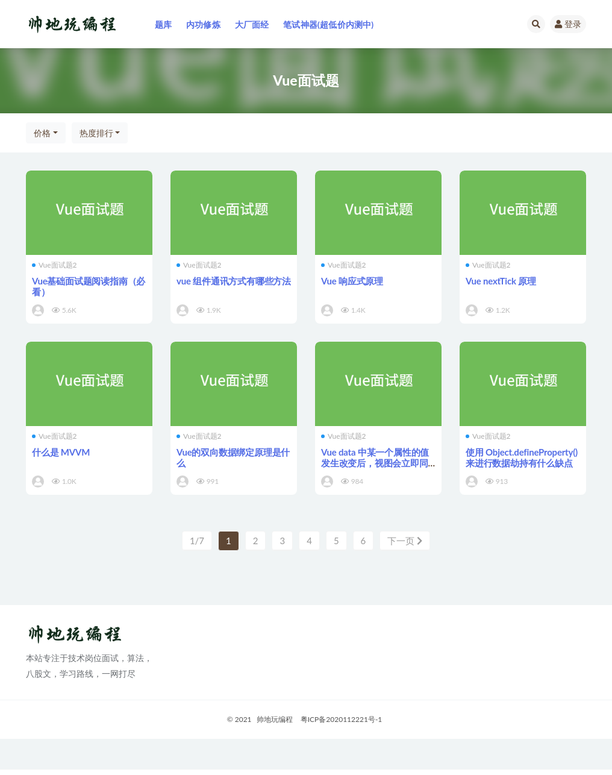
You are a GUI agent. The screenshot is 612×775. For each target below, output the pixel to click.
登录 (568, 24)
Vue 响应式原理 (352, 280)
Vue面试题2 (54, 265)
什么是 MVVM (61, 452)
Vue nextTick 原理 (501, 280)
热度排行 (96, 133)
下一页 (404, 540)
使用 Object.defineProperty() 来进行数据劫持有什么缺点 (522, 457)
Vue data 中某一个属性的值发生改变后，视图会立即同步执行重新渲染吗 (375, 463)
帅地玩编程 (275, 719)
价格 (42, 133)
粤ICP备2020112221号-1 (341, 719)
